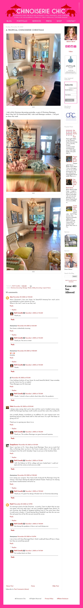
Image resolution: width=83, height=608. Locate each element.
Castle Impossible (75, 207)
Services (36, 21)
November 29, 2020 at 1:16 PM (26, 536)
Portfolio (22, 21)
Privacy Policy (49, 598)
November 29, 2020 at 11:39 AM (28, 444)
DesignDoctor (14, 444)
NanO (12, 504)
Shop (59, 21)
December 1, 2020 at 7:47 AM (34, 550)
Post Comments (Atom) (21, 589)
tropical (45, 288)
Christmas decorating (16, 288)
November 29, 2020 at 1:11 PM (23, 504)
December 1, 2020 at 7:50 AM (34, 491)
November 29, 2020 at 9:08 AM (27, 351)
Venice (49, 288)
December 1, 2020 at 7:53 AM (34, 365)
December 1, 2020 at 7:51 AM (34, 460)
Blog (9, 21)
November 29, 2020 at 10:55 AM (23, 406)
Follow (71, 51)
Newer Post (9, 586)
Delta (11, 406)
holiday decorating (37, 288)
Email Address (69, 90)
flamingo (25, 288)
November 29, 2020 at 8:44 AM (27, 325)
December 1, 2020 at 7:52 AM (34, 432)
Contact (71, 21)
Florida (29, 288)
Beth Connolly (18, 313)
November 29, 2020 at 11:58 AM (27, 475)
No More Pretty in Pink (75, 134)
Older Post (55, 586)
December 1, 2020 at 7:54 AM (34, 313)
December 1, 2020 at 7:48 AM (34, 523)
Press (49, 21)
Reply (11, 306)
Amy (11, 297)
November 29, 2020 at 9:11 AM (21, 377)
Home (33, 586)
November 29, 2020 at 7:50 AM (22, 297)
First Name (68, 94)
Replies (14, 310)
